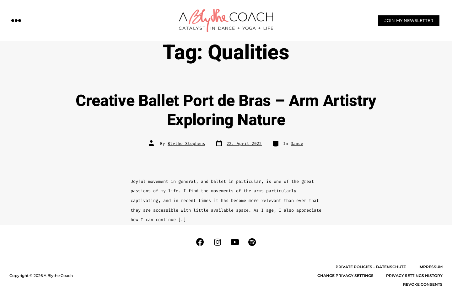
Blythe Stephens (186, 143)
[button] (16, 20)
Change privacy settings (345, 275)
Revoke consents (423, 284)
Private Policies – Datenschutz (371, 266)
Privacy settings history (414, 275)
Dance (297, 143)
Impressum (430, 266)
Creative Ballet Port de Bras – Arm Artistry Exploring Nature (226, 110)
